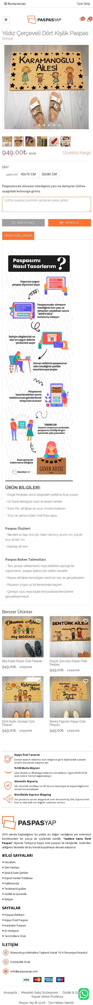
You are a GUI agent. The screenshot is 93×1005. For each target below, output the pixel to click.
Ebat (5, 166)
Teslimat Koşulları (15, 888)
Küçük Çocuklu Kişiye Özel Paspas (68, 662)
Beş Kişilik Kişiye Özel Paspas (22, 660)
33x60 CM (11, 174)
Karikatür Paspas (15, 925)
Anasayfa (10, 992)
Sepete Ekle (26, 222)
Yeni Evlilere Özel (15, 935)
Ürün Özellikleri (18, 235)
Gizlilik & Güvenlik (15, 893)
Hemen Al (72, 222)
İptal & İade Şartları (16, 872)
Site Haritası (11, 867)
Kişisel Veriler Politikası (18, 877)
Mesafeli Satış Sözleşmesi (39, 992)
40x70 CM (28, 173)
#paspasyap (15, 4)
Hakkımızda (11, 883)
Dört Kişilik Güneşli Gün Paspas (18, 722)
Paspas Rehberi (14, 914)
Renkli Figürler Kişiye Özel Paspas (68, 722)
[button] (34, 124)
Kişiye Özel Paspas (16, 919)
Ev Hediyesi (11, 930)
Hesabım (10, 862)
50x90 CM (49, 173)
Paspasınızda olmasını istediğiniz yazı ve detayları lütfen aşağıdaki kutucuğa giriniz (43, 188)
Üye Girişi (83, 4)
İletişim (8, 899)
